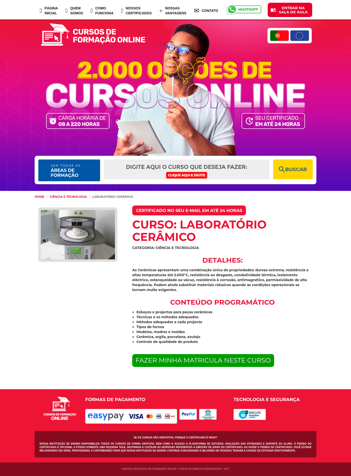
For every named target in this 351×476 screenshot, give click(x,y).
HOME (39, 197)
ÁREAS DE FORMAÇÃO (66, 170)
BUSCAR (293, 169)
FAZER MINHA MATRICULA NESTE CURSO (203, 360)
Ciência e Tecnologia (68, 197)
